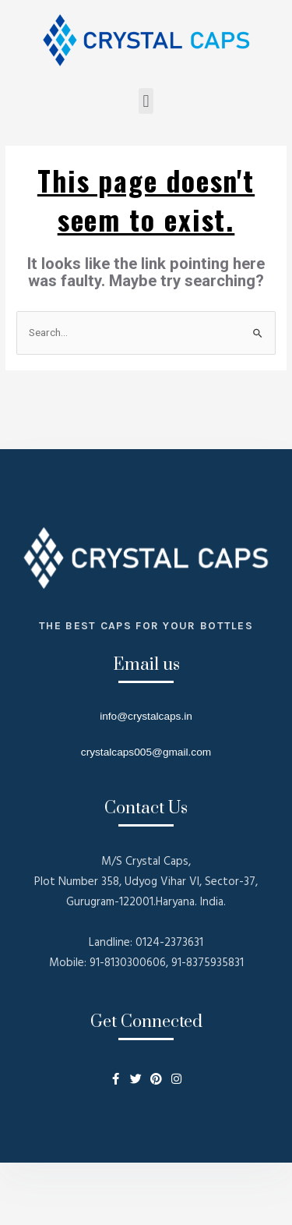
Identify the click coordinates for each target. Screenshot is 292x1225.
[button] (146, 101)
